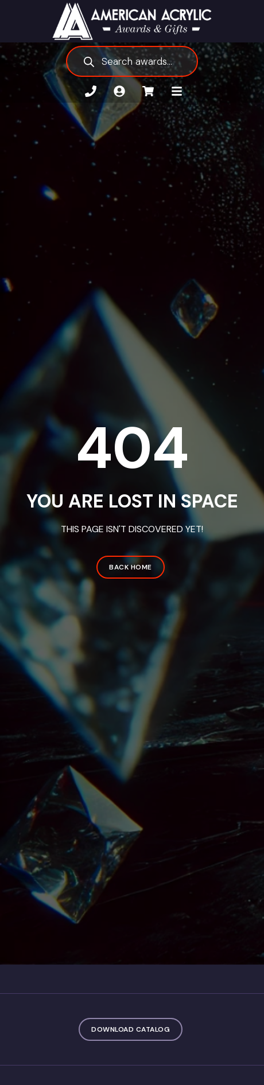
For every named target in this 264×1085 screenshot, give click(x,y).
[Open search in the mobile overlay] (132, 61)
